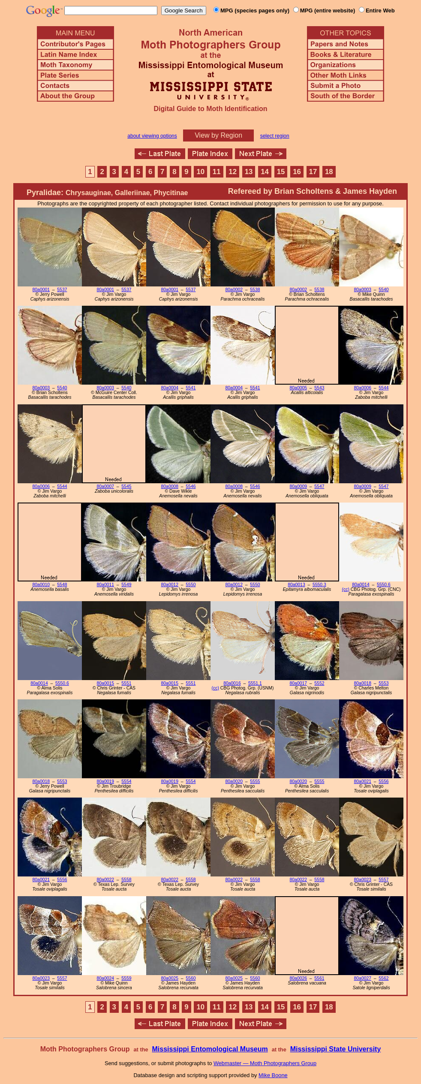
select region (274, 136)
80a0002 (234, 289)
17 (313, 172)
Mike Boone (273, 1075)
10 (200, 172)
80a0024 (105, 978)
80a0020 (234, 781)
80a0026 (298, 978)
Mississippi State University (335, 1049)
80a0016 (232, 683)
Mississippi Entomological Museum (210, 1049)
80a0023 (362, 879)
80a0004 (169, 387)
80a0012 (169, 584)
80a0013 (296, 584)
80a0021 (362, 781)
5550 (190, 584)
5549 (126, 584)
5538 (255, 289)
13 (249, 172)
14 (265, 172)
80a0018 (362, 683)
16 (297, 172)
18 (329, 172)
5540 (383, 289)
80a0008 (169, 486)
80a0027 (362, 978)
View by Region (218, 135)
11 (217, 172)
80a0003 (362, 289)
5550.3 (319, 584)
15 (281, 172)
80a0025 (169, 978)
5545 (126, 486)
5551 (126, 683)
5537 (62, 289)
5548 (62, 584)
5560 (190, 978)
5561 (319, 978)
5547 (319, 486)
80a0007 (105, 486)
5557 (383, 879)
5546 (190, 486)
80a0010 (41, 584)
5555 (255, 781)
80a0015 (105, 683)
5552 (319, 683)
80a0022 (105, 879)
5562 (383, 978)
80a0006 (362, 387)
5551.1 (255, 683)
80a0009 (298, 486)
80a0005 (298, 387)
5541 (190, 387)
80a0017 (298, 683)
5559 (126, 978)
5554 (126, 781)
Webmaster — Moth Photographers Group (265, 1063)
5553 (383, 683)
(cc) (345, 589)
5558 (126, 879)
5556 (383, 781)
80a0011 (105, 584)
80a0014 (360, 584)
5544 (383, 387)
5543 (319, 387)
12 (233, 172)
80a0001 (41, 289)
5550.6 (384, 584)
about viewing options (152, 136)
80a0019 (105, 781)
